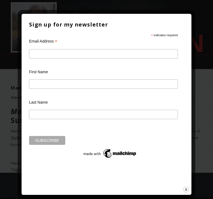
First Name (38, 72)
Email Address (43, 41)
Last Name (38, 102)
